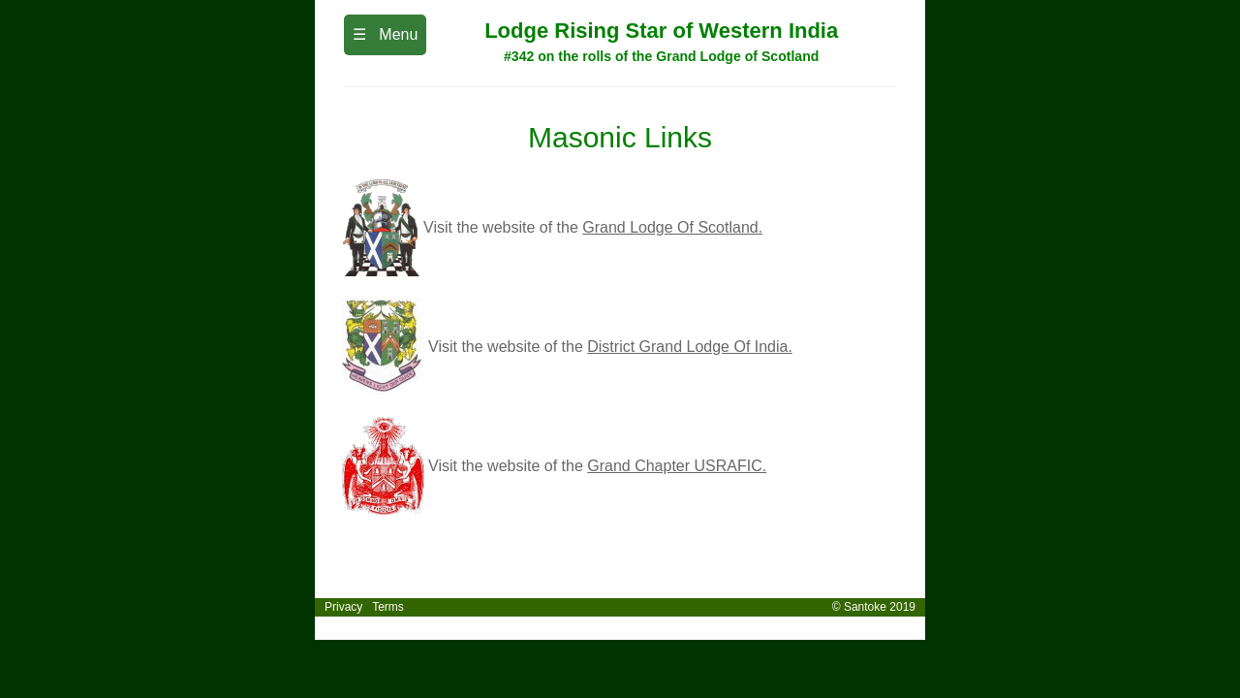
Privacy (342, 607)
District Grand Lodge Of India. (689, 346)
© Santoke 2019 (878, 607)
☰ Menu (385, 34)
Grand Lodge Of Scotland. (672, 227)
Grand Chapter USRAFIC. (676, 466)
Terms (388, 607)
